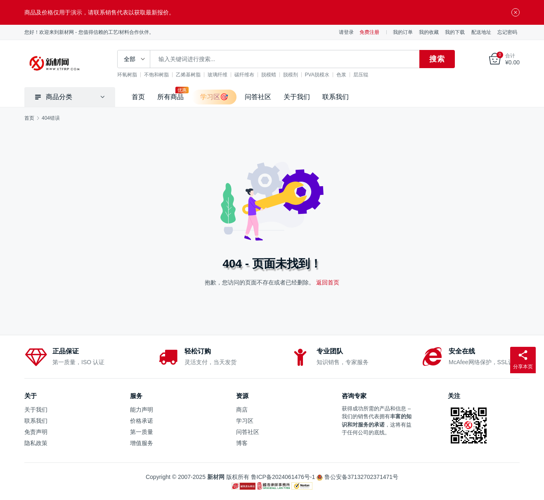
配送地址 (481, 32)
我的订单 (403, 32)
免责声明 (35, 432)
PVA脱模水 (317, 75)
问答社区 (258, 96)
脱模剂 (290, 75)
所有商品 (170, 96)
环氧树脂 (127, 75)
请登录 (346, 32)
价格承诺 (141, 420)
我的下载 (455, 32)
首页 (138, 96)
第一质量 (141, 432)
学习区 (244, 420)
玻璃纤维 (217, 75)
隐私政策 (35, 443)
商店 (242, 409)
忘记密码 (507, 32)
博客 (242, 443)
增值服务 (141, 443)
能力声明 (141, 409)
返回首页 (327, 282)
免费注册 (369, 32)
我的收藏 (429, 32)
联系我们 (335, 96)
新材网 (216, 477)
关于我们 (297, 96)
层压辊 (360, 75)
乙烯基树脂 (188, 75)
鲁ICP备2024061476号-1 (283, 477)
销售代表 (368, 416)
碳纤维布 (244, 75)
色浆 (341, 75)
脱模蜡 (268, 75)
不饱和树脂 (156, 75)
